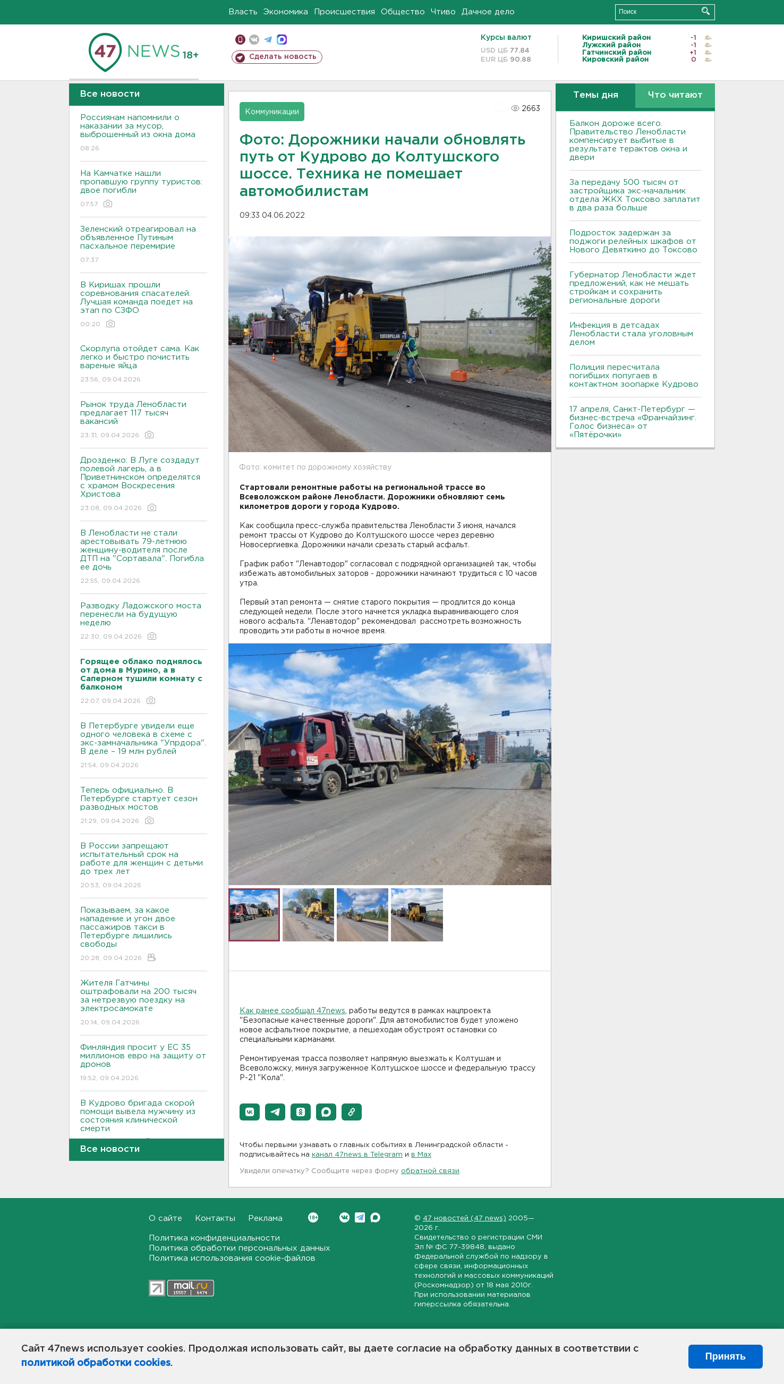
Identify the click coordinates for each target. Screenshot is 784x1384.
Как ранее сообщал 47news (292, 1011)
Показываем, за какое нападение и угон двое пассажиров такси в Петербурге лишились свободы (143, 935)
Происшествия (344, 12)
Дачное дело (488, 12)
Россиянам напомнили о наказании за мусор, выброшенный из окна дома (143, 133)
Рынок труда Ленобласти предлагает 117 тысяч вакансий (143, 420)
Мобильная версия (240, 40)
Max (375, 1217)
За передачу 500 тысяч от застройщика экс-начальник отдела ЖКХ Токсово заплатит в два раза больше (635, 195)
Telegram (360, 1217)
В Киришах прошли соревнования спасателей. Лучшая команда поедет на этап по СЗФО (143, 305)
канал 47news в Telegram (357, 1155)
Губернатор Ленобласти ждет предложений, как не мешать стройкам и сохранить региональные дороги (632, 287)
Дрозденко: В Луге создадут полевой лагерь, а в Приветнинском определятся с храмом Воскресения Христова (143, 485)
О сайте (165, 1218)
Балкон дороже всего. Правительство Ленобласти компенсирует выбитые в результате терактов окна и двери (628, 140)
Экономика (285, 12)
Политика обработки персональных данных (239, 1248)
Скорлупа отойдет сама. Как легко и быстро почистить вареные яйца (143, 364)
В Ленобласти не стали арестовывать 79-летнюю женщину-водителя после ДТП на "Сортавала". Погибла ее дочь (143, 557)
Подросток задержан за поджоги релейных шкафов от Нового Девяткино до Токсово (633, 241)
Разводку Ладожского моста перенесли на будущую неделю (143, 621)
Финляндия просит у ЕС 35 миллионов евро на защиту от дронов (143, 1063)
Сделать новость (283, 57)
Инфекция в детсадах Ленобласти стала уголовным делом (631, 334)
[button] (250, 1111)
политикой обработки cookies (96, 1363)
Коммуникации (272, 112)
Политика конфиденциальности (214, 1238)
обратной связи (430, 1171)
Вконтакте (313, 1217)
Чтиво (443, 12)
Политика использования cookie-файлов (232, 1258)
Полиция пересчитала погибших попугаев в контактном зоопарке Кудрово (633, 376)
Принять (725, 1356)
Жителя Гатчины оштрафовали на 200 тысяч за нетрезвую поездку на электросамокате (143, 1003)
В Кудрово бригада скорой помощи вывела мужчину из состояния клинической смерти (143, 1123)
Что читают (675, 95)
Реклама (265, 1218)
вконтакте (254, 40)
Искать (706, 11)
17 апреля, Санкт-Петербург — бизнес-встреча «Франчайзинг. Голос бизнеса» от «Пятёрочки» (632, 422)
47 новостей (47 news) (464, 1218)
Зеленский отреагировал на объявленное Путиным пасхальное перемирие (143, 245)
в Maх (421, 1155)
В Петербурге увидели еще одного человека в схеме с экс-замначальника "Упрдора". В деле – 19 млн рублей (143, 746)
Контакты (215, 1218)
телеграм (268, 40)
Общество (403, 12)
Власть (243, 12)
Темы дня (595, 95)
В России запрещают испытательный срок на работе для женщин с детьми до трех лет (143, 866)
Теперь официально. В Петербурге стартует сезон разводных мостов (143, 806)
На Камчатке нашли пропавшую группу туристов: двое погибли (143, 189)
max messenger (282, 40)
